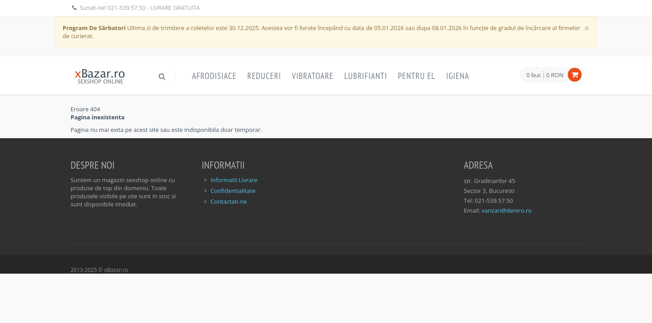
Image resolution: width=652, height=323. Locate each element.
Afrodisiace (214, 75)
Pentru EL (417, 75)
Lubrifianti (365, 75)
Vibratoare (312, 75)
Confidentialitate (233, 191)
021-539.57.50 (127, 8)
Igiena (457, 75)
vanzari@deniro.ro (506, 210)
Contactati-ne (229, 201)
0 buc (534, 75)
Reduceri (264, 75)
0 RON (555, 75)
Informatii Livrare (234, 180)
